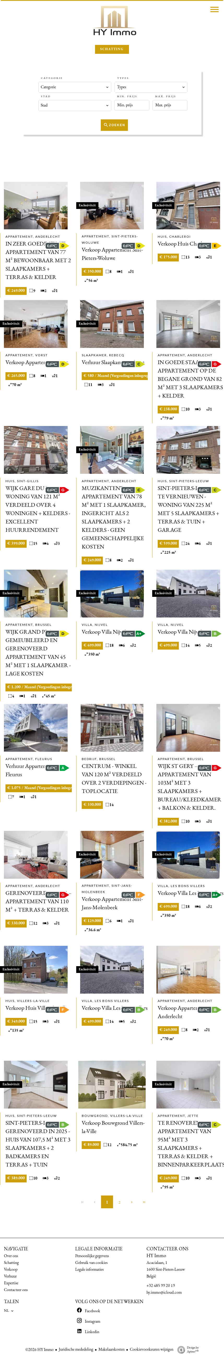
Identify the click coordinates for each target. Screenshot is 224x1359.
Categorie (52, 78)
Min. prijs (127, 96)
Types (123, 78)
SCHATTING (112, 49)
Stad (46, 96)
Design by (187, 1350)
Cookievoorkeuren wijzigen (151, 1350)
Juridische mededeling (76, 1350)
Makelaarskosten (111, 1350)
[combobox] (75, 87)
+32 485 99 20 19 (160, 1286)
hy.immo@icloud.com (164, 1293)
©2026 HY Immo (39, 1350)
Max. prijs (165, 96)
